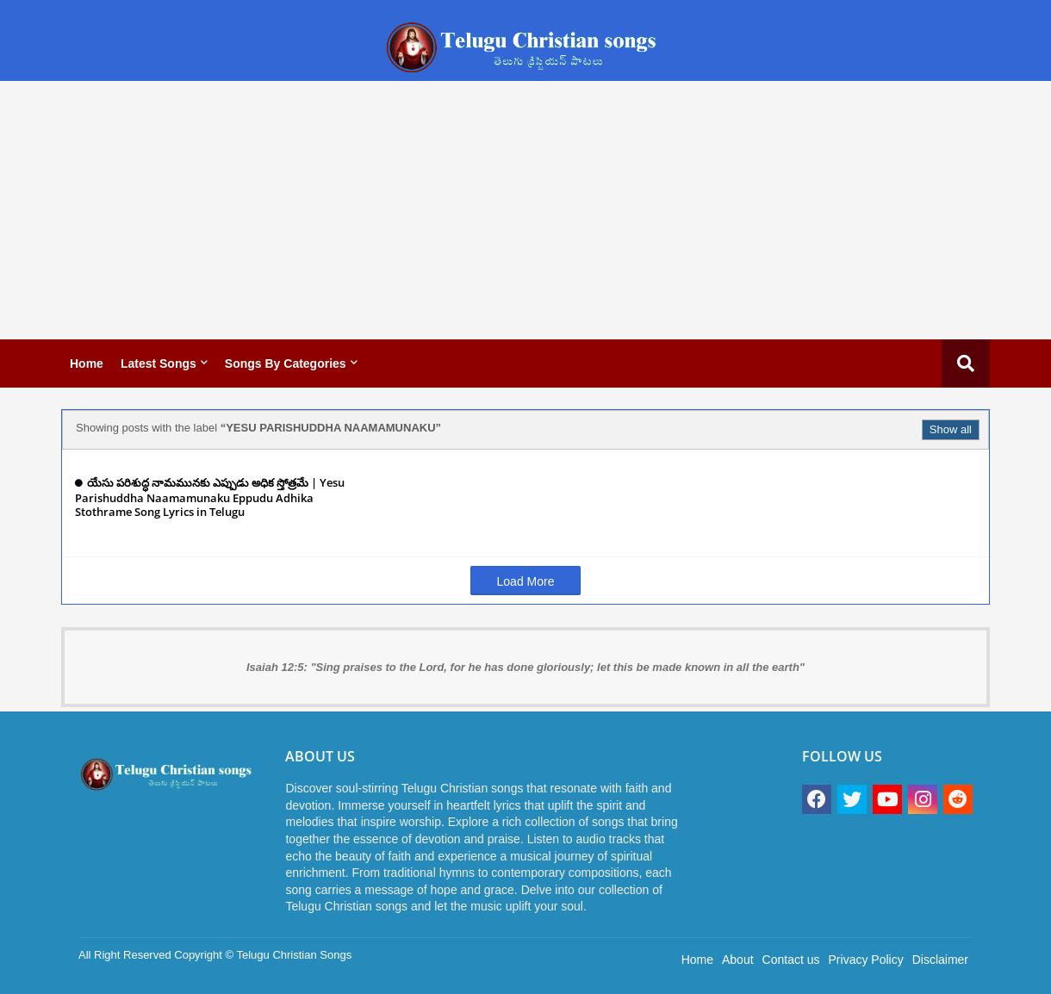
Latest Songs (158, 363)
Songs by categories (285, 363)
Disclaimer (940, 959)
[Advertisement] (525, 210)
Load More (526, 581)
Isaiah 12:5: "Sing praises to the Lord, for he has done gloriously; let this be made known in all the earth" (525, 667)
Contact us (791, 959)
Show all (951, 429)
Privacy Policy (866, 959)
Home (86, 363)
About (738, 959)
